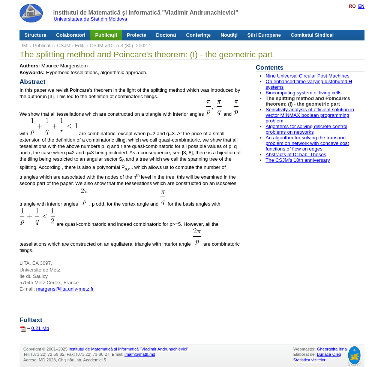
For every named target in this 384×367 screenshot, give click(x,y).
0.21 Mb (40, 328)
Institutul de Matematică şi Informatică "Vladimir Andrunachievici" (145, 12)
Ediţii (80, 45)
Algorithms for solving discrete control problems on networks (306, 129)
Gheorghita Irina (332, 349)
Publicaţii (106, 35)
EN (361, 6)
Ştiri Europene (264, 35)
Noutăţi (228, 35)
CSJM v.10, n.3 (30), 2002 (118, 45)
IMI (25, 45)
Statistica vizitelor (309, 360)
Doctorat (166, 35)
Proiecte (136, 35)
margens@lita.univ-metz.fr (64, 289)
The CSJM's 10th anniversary (298, 160)
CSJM (63, 45)
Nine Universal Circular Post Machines (308, 76)
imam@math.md (139, 354)
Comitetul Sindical (312, 35)
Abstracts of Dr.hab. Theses (296, 154)
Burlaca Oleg (329, 354)
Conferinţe (198, 35)
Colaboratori (71, 35)
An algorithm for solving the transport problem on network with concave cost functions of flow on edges (307, 143)
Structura (35, 35)
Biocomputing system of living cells (304, 92)
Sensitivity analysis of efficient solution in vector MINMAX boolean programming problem (310, 115)
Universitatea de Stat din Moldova (90, 19)
